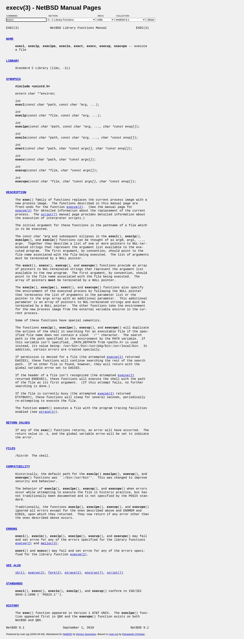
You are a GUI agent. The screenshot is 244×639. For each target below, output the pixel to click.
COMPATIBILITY (18, 467)
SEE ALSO (13, 566)
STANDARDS (14, 584)
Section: (54, 16)
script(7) (49, 214)
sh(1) (19, 573)
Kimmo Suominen (86, 634)
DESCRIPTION (16, 192)
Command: (13, 16)
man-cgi (113, 634)
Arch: (102, 16)
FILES (10, 449)
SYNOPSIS (13, 79)
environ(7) (94, 573)
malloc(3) (49, 543)
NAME (9, 39)
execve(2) (75, 207)
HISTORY (12, 606)
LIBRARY (12, 61)
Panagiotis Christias (133, 634)
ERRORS (11, 529)
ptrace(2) (47, 412)
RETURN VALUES (18, 423)
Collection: (123, 16)
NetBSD (67, 634)
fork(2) (54, 573)
